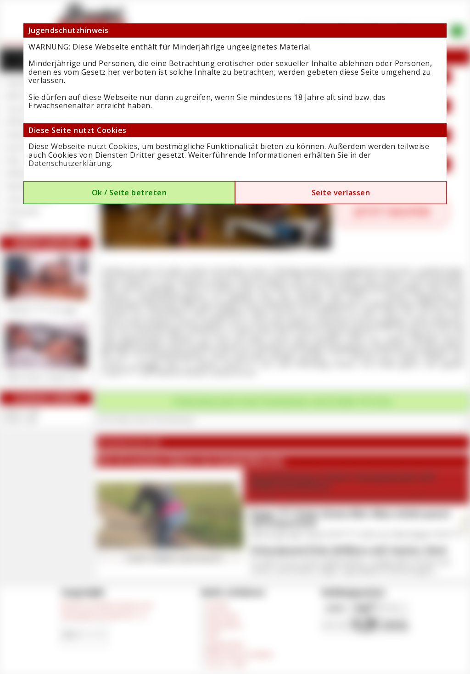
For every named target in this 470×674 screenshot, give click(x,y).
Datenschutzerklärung (69, 163)
